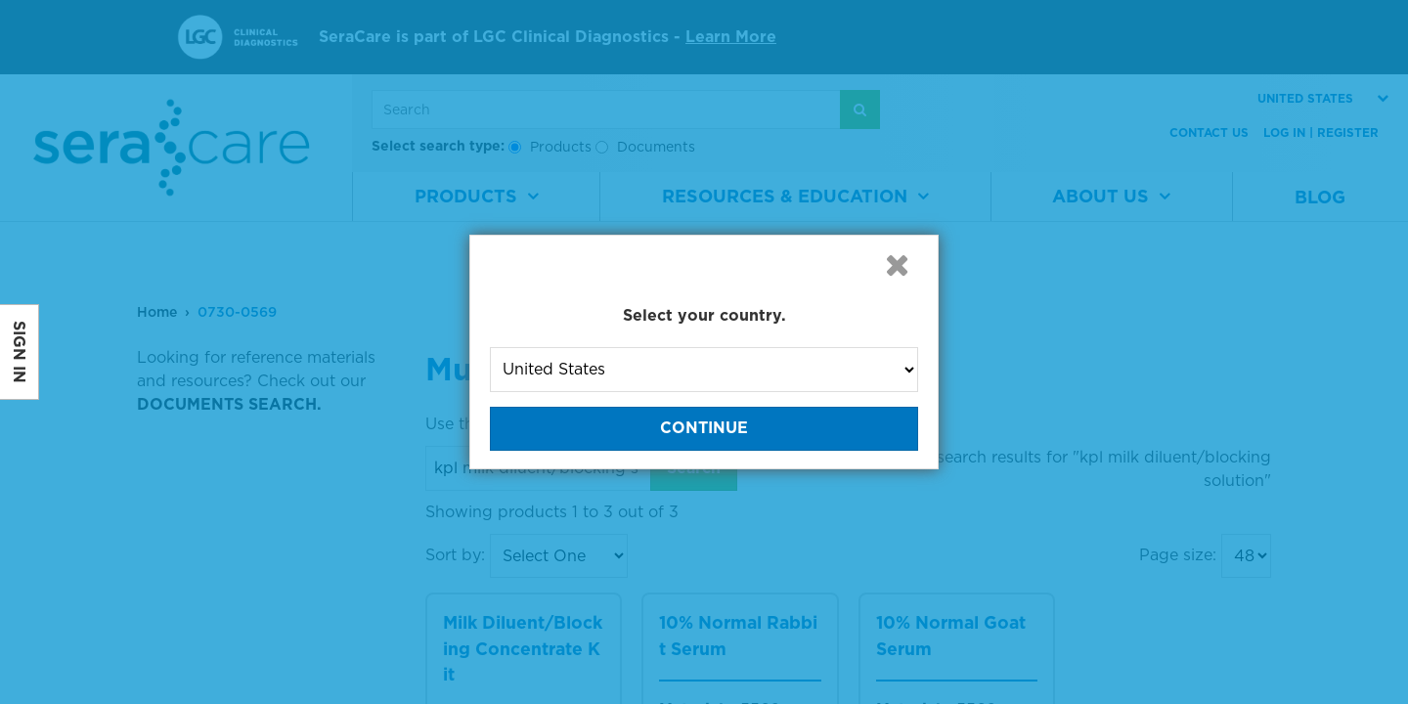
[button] (896, 265)
